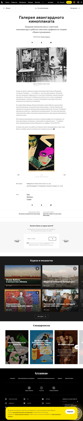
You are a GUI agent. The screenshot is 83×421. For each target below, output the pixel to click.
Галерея (29, 199)
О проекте (12, 378)
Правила (60, 378)
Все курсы (40, 316)
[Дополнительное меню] (42, 2)
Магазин (37, 2)
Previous (19, 175)
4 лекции (47, 309)
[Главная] (41, 373)
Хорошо (70, 411)
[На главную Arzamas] (1, 2)
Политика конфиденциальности (46, 378)
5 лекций (10, 285)
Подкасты (14, 2)
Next (64, 175)
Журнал (30, 2)
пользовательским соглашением (23, 412)
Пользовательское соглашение (26, 378)
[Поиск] (81, 2)
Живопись (30, 197)
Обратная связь (69, 378)
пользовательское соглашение (46, 244)
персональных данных (22, 414)
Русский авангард (41, 8)
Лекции (8, 8)
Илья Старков (45, 37)
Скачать (69, 2)
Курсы (7, 2)
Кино (28, 194)
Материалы (73, 8)
